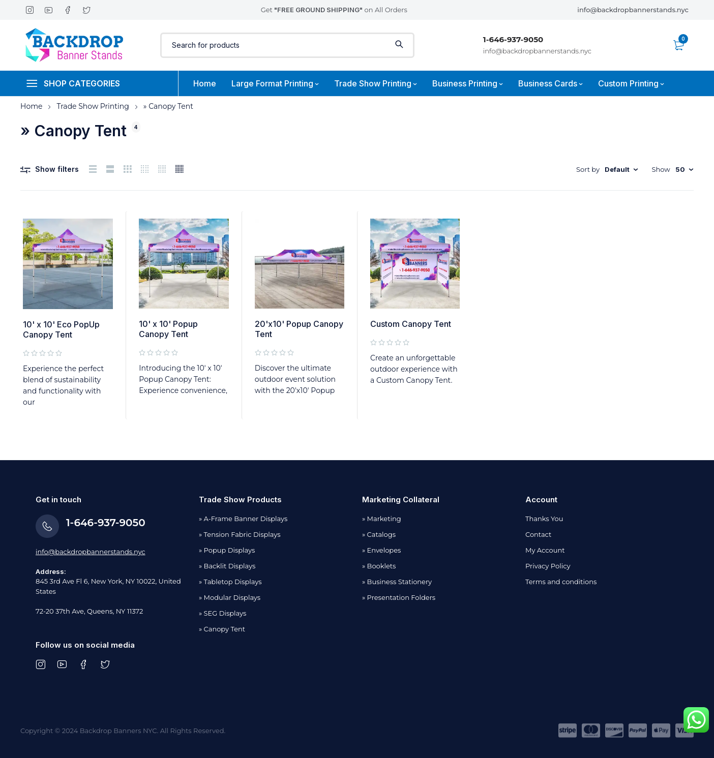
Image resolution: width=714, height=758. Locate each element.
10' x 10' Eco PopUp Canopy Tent (61, 329)
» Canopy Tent (222, 629)
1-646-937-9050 (513, 39)
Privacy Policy (547, 566)
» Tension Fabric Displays (240, 534)
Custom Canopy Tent (410, 324)
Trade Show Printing (92, 106)
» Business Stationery (397, 582)
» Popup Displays (227, 550)
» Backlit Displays (227, 566)
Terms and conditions (561, 582)
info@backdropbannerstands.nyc (633, 10)
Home (31, 106)
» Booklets (379, 566)
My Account (544, 550)
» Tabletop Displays (230, 582)
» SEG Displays (222, 613)
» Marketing (381, 518)
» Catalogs (379, 534)
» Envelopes (381, 550)
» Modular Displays (229, 597)
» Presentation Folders (398, 597)
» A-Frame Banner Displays (243, 518)
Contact (538, 534)
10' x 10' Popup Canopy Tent (168, 329)
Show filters (57, 169)
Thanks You (544, 518)
